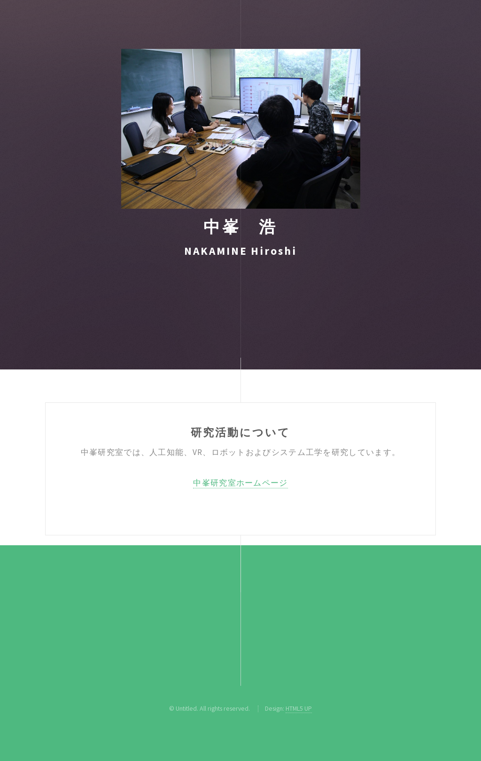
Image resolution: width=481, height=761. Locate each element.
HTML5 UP (299, 708)
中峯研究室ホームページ (240, 483)
